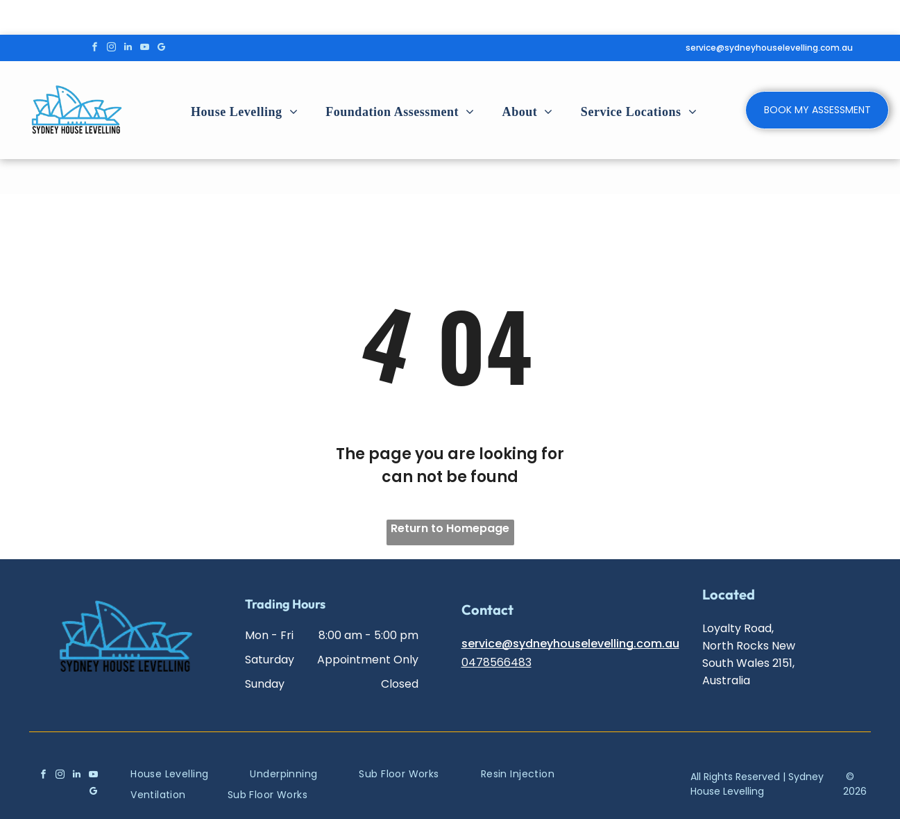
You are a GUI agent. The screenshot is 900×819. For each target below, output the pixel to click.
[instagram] (111, 48)
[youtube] (144, 48)
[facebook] (94, 48)
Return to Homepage (450, 528)
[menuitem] (244, 111)
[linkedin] (128, 48)
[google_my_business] (161, 48)
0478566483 (496, 662)
